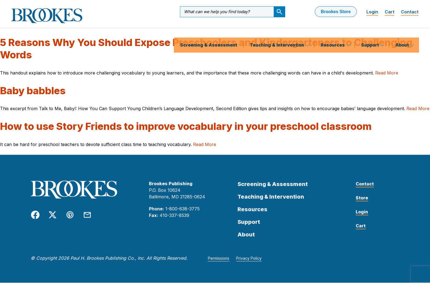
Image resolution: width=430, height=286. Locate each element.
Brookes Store (336, 11)
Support (370, 31)
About (402, 31)
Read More (386, 76)
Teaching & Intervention (277, 31)
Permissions (218, 261)
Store (362, 201)
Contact (409, 12)
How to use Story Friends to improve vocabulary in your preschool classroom (186, 130)
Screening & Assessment (208, 31)
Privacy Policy (249, 261)
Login (372, 12)
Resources (333, 31)
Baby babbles (33, 94)
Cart (389, 12)
